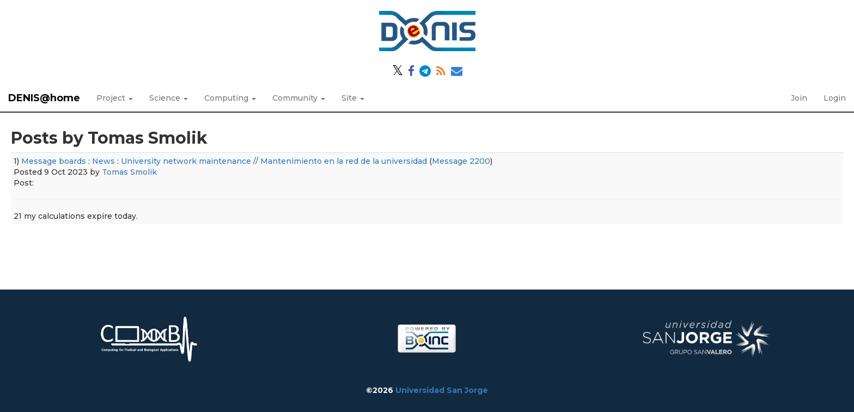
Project (114, 98)
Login (834, 98)
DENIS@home (44, 98)
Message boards (53, 161)
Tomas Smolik (129, 172)
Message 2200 (461, 161)
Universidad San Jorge (441, 390)
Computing (230, 98)
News (103, 161)
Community (298, 98)
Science (168, 98)
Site (352, 98)
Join (799, 98)
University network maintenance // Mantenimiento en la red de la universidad (274, 161)
